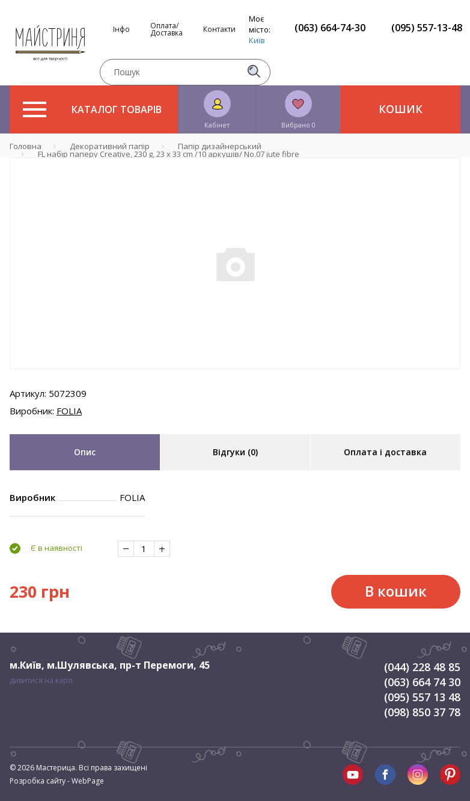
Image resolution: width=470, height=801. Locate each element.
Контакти (219, 29)
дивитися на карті (41, 680)
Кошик (401, 109)
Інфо (121, 29)
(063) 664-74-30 (330, 27)
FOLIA (69, 411)
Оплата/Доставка (166, 29)
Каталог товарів (92, 109)
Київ (257, 40)
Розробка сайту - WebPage (57, 781)
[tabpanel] (235, 263)
